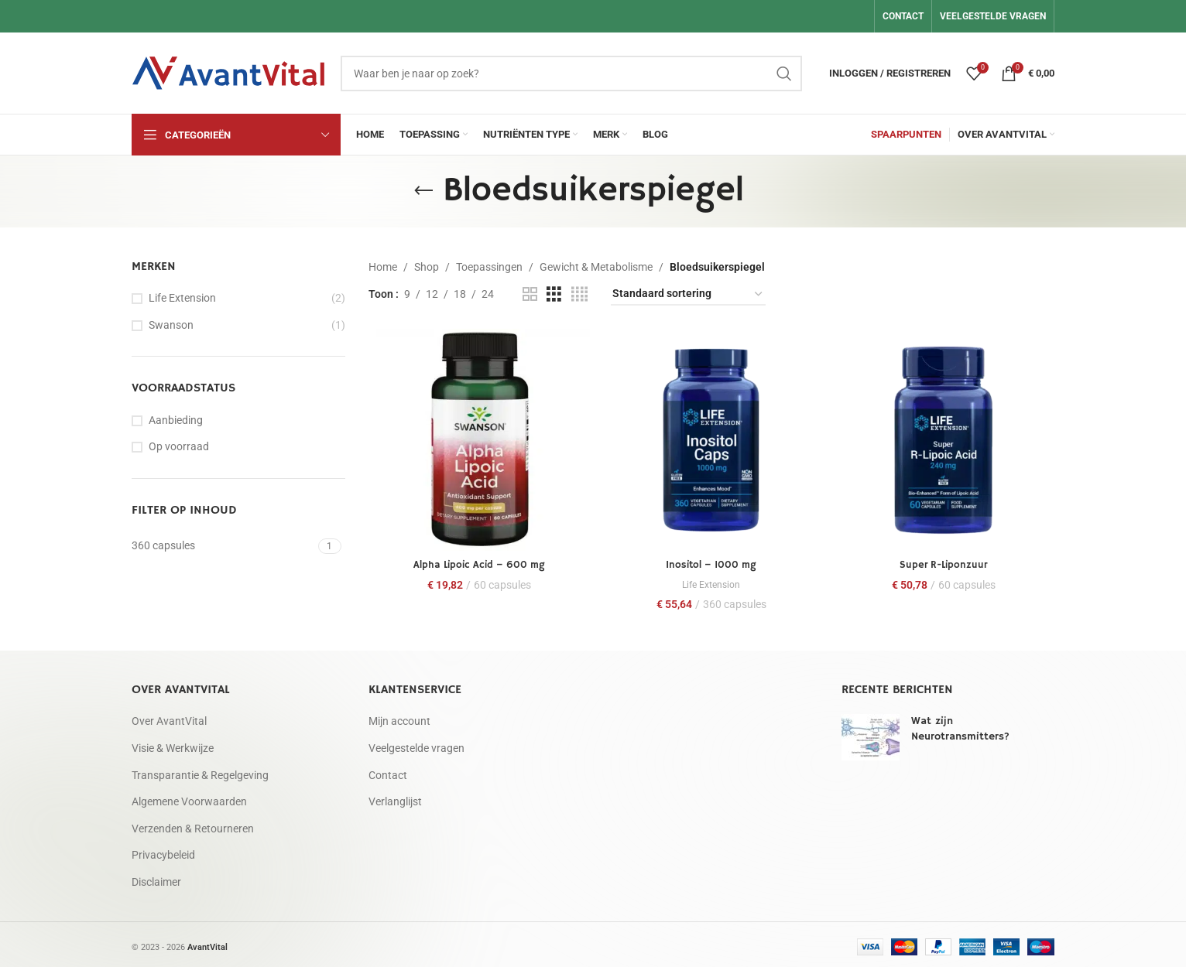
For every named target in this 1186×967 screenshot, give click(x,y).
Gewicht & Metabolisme (596, 267)
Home (382, 267)
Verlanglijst (395, 798)
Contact (387, 771)
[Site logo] (228, 72)
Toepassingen (489, 267)
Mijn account (399, 718)
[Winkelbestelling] (688, 294)
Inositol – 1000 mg (711, 561)
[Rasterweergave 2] (530, 294)
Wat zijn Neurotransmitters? (960, 725)
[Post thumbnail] (871, 734)
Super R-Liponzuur (945, 561)
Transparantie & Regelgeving (200, 771)
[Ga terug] (423, 191)
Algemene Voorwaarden (189, 798)
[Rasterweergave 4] (579, 294)
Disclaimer (156, 878)
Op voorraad (179, 446)
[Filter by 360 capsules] (223, 546)
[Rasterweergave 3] (554, 294)
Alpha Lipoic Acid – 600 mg (477, 561)
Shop (426, 267)
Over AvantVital (169, 718)
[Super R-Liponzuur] (945, 438)
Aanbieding (176, 420)
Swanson (171, 325)
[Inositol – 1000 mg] (711, 438)
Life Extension (182, 298)
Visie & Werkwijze (173, 744)
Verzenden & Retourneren (193, 824)
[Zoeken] (571, 73)
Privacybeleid (163, 852)
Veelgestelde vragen (416, 744)
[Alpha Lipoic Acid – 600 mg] (477, 438)
